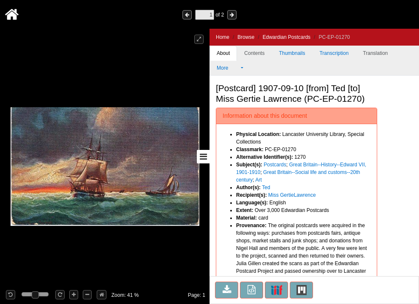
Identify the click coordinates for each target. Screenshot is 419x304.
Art (258, 180)
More (228, 68)
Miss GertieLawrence (292, 195)
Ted (266, 187)
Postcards (275, 165)
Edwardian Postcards (286, 37)
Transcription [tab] (333, 53)
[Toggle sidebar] (203, 156)
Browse (245, 37)
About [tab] (223, 53)
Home (222, 37)
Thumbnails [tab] (292, 53)
